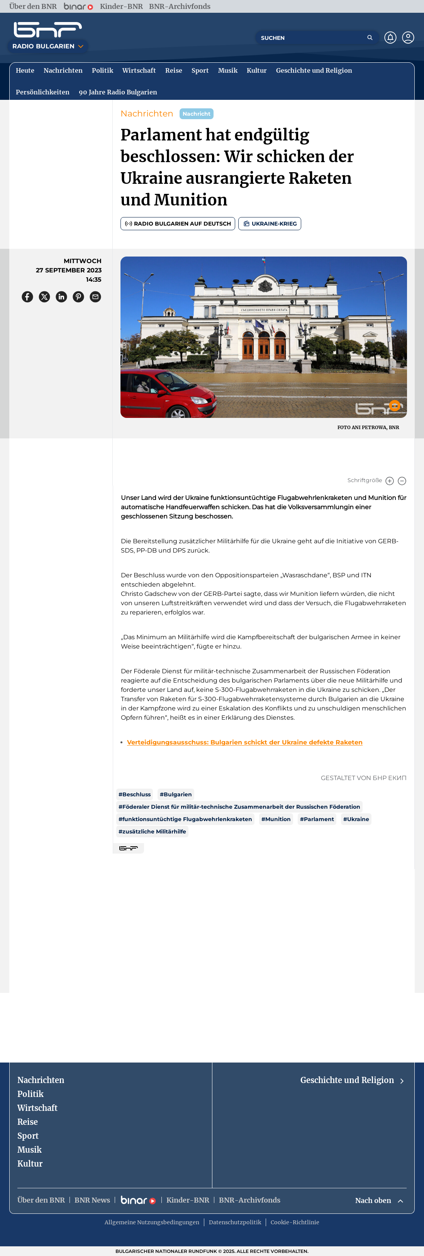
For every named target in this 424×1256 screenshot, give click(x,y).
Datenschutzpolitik (235, 1222)
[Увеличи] (389, 481)
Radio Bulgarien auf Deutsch (178, 224)
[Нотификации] (390, 37)
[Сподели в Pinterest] (78, 297)
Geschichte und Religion (352, 1080)
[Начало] (48, 30)
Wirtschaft (37, 1108)
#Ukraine (356, 819)
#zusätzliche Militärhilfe (152, 831)
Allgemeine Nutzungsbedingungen (152, 1222)
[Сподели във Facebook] (27, 297)
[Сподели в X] (44, 297)
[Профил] (408, 37)
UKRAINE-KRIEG (270, 224)
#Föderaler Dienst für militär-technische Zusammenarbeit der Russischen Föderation (239, 806)
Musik (29, 1150)
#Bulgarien (176, 794)
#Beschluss (135, 794)
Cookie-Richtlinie (295, 1222)
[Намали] (402, 481)
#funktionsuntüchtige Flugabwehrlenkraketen (185, 819)
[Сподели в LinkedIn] (61, 297)
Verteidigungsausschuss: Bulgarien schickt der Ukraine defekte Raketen (245, 742)
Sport (28, 1136)
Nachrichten (146, 113)
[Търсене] (370, 37)
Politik (30, 1094)
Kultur (29, 1164)
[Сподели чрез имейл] (95, 297)
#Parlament (317, 819)
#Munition (276, 819)
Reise (27, 1122)
